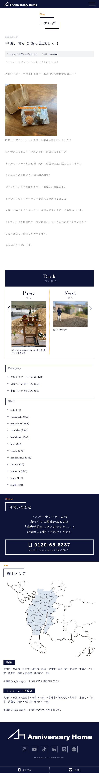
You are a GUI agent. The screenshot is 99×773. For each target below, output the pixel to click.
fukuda (14, 464)
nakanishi (53, 54)
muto (13, 478)
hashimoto (16, 437)
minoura (15, 471)
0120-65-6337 (51, 544)
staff (13, 484)
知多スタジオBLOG (21, 383)
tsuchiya (15, 430)
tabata (13, 450)
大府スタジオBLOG (27, 54)
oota (12, 410)
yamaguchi (16, 416)
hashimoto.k (17, 457)
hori (12, 444)
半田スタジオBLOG (21, 390)
